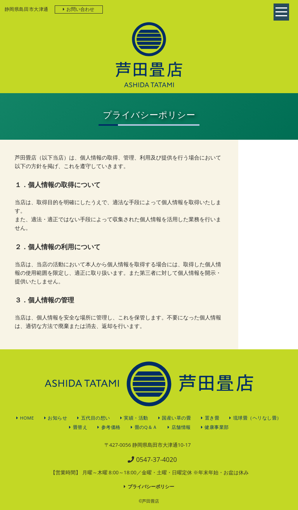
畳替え (80, 427)
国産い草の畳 (176, 418)
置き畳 (212, 418)
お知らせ (57, 418)
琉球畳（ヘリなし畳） (257, 418)
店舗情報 (181, 427)
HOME (27, 418)
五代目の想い (95, 418)
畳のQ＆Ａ (146, 427)
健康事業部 (216, 427)
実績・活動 (136, 418)
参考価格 (111, 427)
